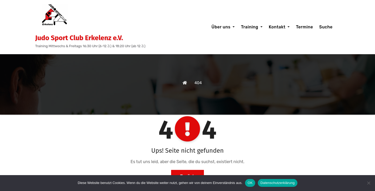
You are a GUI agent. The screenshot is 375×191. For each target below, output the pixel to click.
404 (198, 83)
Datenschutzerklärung (277, 183)
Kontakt (279, 26)
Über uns (223, 26)
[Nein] (368, 183)
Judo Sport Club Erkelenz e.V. (79, 38)
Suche (326, 26)
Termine (304, 26)
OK (250, 183)
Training (251, 26)
